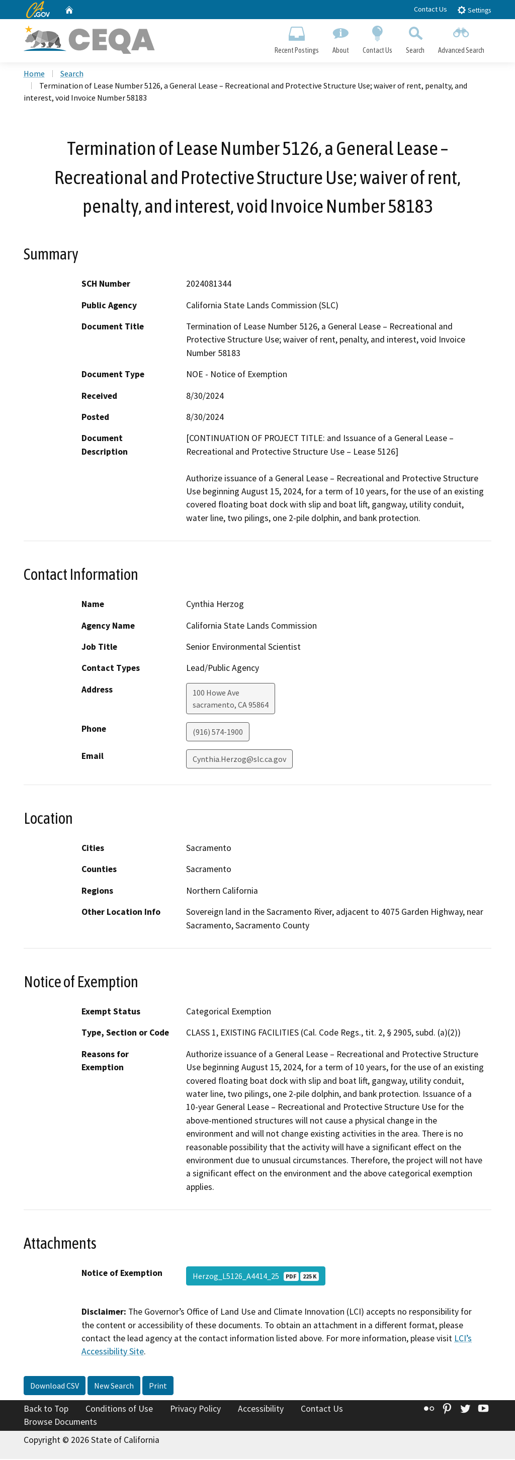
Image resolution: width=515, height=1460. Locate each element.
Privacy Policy (195, 1409)
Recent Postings (296, 38)
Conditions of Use (119, 1409)
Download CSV (54, 1387)
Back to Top (46, 1409)
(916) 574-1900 (218, 733)
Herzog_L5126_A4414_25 (256, 1277)
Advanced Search (461, 38)
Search (415, 38)
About (340, 38)
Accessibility (261, 1409)
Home (34, 75)
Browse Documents (60, 1422)
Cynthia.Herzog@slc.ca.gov (239, 760)
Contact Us (430, 9)
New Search (114, 1387)
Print (158, 1387)
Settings (474, 10)
